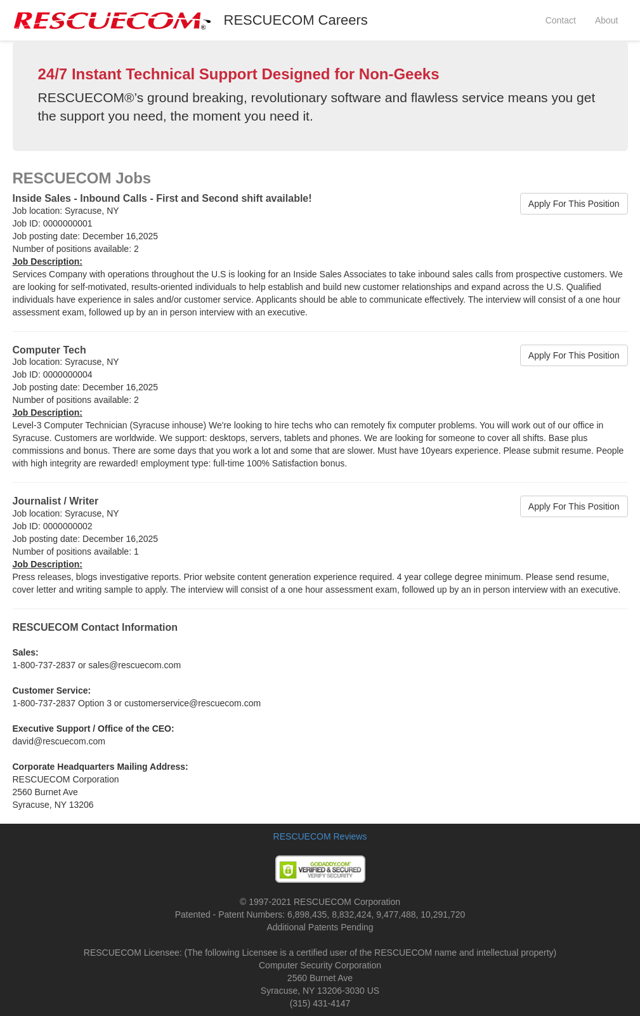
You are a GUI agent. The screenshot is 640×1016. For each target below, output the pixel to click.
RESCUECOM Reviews (320, 836)
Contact (560, 20)
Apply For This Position (574, 204)
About (606, 20)
